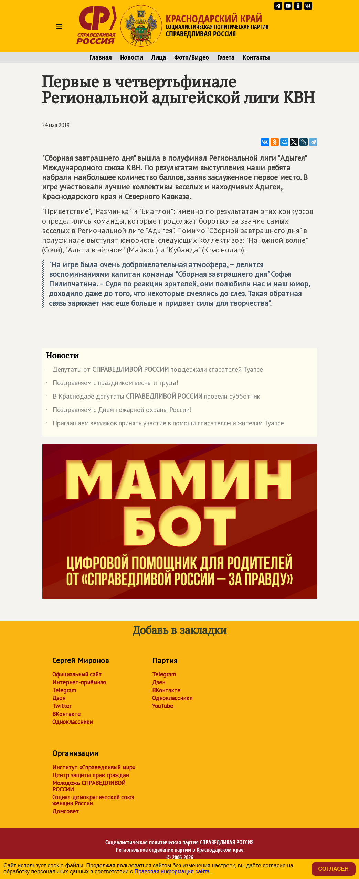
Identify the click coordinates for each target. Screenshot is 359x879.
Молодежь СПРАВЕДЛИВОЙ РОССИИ (89, 786)
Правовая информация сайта (172, 872)
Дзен (58, 698)
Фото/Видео (191, 57)
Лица (158, 57)
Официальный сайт (77, 674)
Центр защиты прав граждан (90, 775)
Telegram (64, 690)
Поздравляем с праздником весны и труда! (112, 384)
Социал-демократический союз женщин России (93, 800)
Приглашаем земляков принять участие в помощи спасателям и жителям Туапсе (165, 424)
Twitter (61, 706)
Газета (225, 57)
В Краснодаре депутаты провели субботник (153, 397)
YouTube (162, 706)
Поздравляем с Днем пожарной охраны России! (119, 410)
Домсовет (65, 811)
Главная (100, 57)
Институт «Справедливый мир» (93, 767)
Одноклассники (72, 722)
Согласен (333, 869)
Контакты (256, 57)
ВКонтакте (66, 714)
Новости (131, 57)
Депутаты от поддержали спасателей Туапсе (154, 370)
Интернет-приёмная (79, 682)
